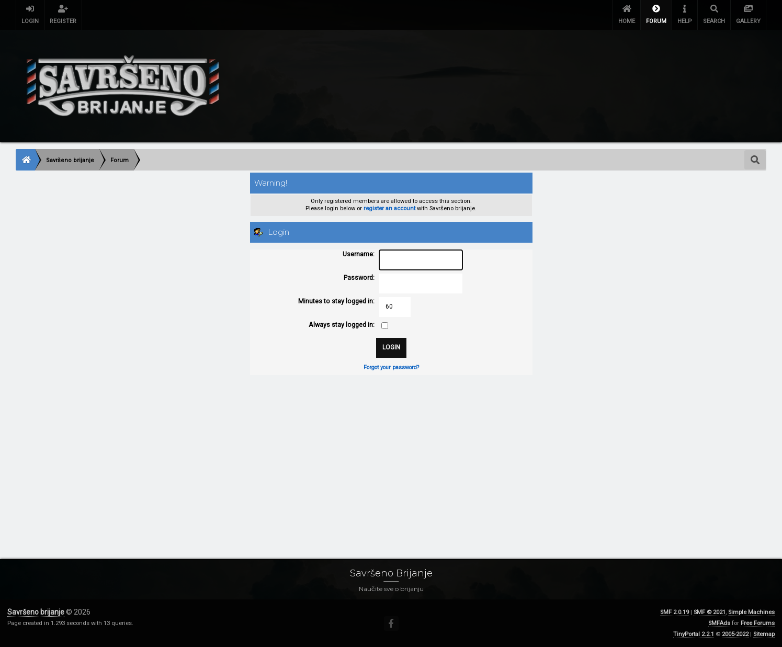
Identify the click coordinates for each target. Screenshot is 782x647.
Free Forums (758, 623)
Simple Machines (751, 612)
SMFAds (719, 623)
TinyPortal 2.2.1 (693, 634)
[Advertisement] (329, 456)
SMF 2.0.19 (674, 612)
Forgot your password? (391, 367)
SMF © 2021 (710, 612)
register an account (389, 208)
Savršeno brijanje (35, 612)
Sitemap (764, 634)
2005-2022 (735, 634)
